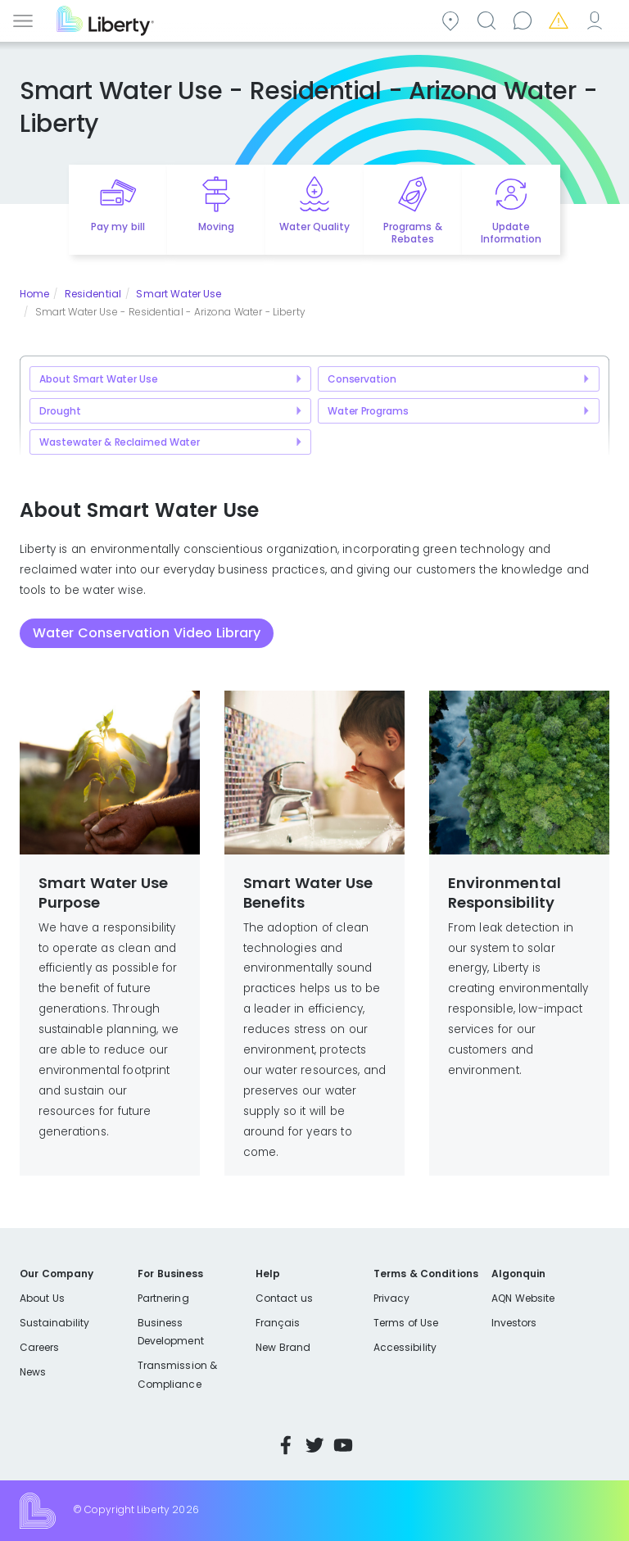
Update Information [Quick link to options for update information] (511, 233)
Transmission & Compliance (177, 1374)
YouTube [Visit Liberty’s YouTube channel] (343, 1445)
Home (34, 294)
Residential (93, 294)
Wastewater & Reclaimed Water (119, 442)
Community (453, 19)
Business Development (171, 1332)
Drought (59, 411)
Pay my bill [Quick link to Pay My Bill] (118, 226)
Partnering (163, 1298)
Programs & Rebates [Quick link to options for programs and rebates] (412, 233)
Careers (39, 1347)
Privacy (391, 1298)
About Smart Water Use (98, 379)
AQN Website (522, 1298)
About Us (42, 1298)
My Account (597, 19)
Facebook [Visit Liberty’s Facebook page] (285, 1445)
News (33, 1372)
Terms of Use (406, 1323)
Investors (514, 1323)
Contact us (525, 19)
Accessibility (405, 1347)
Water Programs (368, 411)
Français (278, 1323)
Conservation (362, 379)
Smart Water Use (178, 294)
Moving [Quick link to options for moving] (216, 226)
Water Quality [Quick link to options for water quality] (314, 226)
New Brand (283, 1347)
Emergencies (561, 19)
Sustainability (54, 1323)
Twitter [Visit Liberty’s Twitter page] (314, 1445)
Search (489, 19)
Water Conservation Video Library (146, 632)
